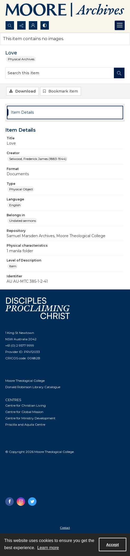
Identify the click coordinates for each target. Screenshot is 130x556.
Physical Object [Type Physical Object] (21, 189)
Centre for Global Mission (24, 412)
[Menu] (120, 25)
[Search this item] (60, 73)
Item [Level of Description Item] (12, 266)
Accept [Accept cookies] (112, 545)
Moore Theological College (25, 381)
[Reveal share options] (21, 25)
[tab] (65, 112)
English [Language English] (15, 205)
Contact (65, 528)
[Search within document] (119, 73)
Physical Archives (21, 59)
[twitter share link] (32, 501)
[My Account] (33, 25)
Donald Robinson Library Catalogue (32, 387)
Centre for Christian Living (25, 405)
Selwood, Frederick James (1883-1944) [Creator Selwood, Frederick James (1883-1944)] (37, 159)
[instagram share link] (21, 501)
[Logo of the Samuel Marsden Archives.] (65, 10)
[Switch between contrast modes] (44, 25)
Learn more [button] (48, 547)
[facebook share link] (9, 501)
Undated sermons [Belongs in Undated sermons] (22, 221)
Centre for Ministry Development (30, 418)
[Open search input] (10, 25)
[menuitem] (65, 527)
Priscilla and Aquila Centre (25, 424)
